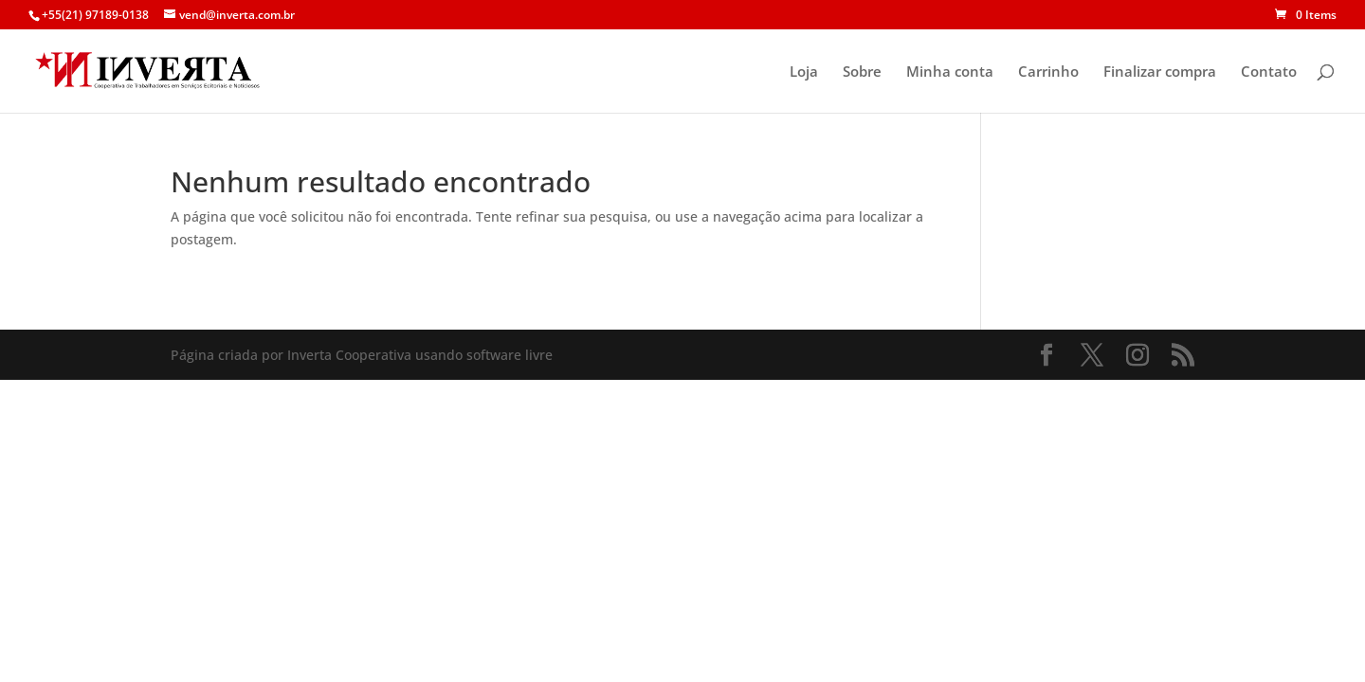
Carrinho (1048, 72)
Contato (1269, 72)
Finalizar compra (1159, 72)
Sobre (862, 72)
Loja (804, 72)
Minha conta (949, 72)
